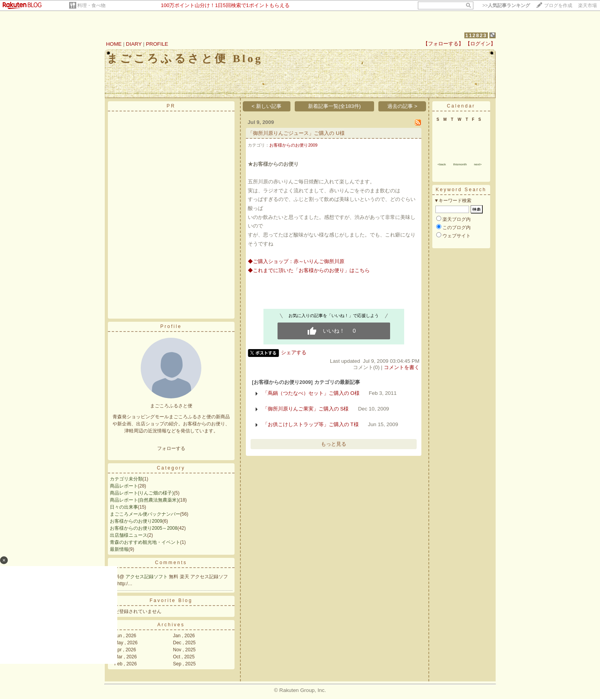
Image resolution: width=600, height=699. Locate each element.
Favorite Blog (171, 600)
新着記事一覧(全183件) (334, 106)
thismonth (460, 164)
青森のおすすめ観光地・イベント (145, 542)
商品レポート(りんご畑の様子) (142, 493)
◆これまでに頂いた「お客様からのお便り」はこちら (309, 270)
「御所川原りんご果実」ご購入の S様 (306, 409)
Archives (170, 624)
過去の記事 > (402, 106)
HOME (114, 44)
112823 (476, 35)
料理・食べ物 (91, 5)
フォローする (171, 448)
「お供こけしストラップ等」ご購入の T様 (311, 424)
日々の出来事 (124, 507)
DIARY (133, 44)
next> (478, 164)
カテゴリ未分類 (126, 479)
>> (506, 5)
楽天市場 (587, 5)
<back (441, 164)
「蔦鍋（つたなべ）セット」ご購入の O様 (311, 393)
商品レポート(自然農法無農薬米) (144, 500)
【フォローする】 (443, 44)
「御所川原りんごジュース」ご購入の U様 (296, 133)
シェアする (293, 352)
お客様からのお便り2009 (136, 521)
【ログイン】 (480, 44)
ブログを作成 (558, 5)
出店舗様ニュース (128, 535)
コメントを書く (401, 367)
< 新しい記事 (267, 106)
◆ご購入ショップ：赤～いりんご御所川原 (296, 261)
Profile (171, 326)
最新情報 (119, 549)
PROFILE (157, 44)
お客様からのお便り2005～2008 (143, 528)
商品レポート (124, 486)
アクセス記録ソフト (147, 576)
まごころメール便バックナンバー (145, 514)
